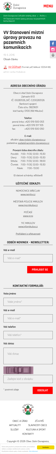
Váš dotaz (8, 343)
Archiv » (43, 16)
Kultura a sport (36, 429)
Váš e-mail (9, 250)
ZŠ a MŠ (39, 421)
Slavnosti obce (37, 425)
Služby (14, 429)
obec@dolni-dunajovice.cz (32, 140)
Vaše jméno (9, 293)
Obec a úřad (20, 421)
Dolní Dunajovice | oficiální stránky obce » (20, 16)
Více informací (33, 452)
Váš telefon (9, 327)
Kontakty (28, 434)
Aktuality (15, 425)
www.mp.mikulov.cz (28, 205)
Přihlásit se (40, 269)
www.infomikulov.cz (28, 226)
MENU (48, 6)
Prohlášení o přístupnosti (28, 234)
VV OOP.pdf (14, 67)
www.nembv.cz (28, 194)
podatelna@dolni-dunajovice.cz (33, 143)
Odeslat (42, 390)
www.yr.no (28, 216)
